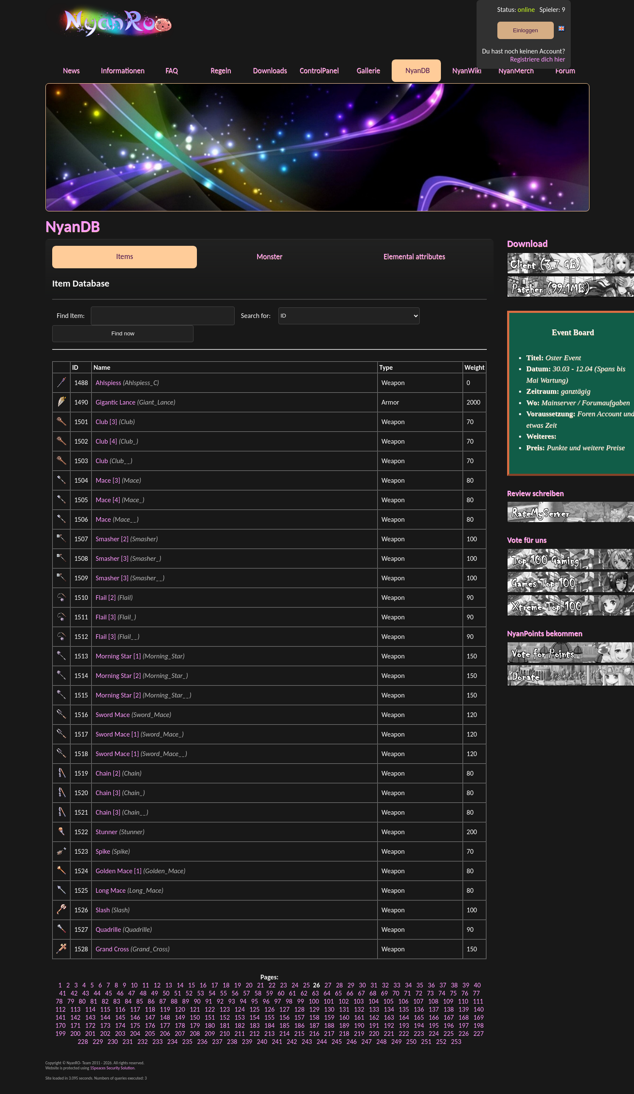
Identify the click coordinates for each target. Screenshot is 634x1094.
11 (145, 985)
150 (195, 1017)
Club (101, 461)
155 (269, 1017)
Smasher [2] (112, 539)
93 (231, 1001)
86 (151, 1001)
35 (419, 985)
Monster (270, 256)
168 (463, 1017)
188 (329, 1025)
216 (314, 1033)
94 (243, 1001)
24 (295, 985)
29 (351, 985)
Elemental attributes (414, 256)
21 (260, 985)
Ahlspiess (108, 383)
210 (224, 1033)
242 (292, 1042)
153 (239, 1017)
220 (374, 1033)
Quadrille (108, 929)
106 (403, 1001)
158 (314, 1017)
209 (210, 1033)
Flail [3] (105, 617)
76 (464, 993)
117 (135, 1009)
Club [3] (106, 422)
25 (306, 985)
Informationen (123, 70)
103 (358, 1001)
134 (389, 1009)
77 (476, 993)
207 (180, 1033)
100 (314, 1001)
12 (157, 985)
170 (60, 1025)
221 (389, 1033)
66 (349, 993)
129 (314, 1009)
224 (434, 1033)
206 (165, 1033)
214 (284, 1033)
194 (419, 1025)
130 (329, 1009)
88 (174, 1001)
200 (75, 1033)
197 (463, 1025)
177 (165, 1025)
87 (162, 1001)
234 (172, 1042)
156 (284, 1017)
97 (277, 1001)
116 (120, 1009)
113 (75, 1009)
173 (105, 1025)
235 (187, 1042)
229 (98, 1042)
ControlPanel (319, 70)
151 (210, 1017)
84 (128, 1001)
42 (74, 993)
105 (388, 1001)
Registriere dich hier (537, 59)
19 (237, 985)
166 (434, 1017)
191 (374, 1025)
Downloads (270, 70)
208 (195, 1033)
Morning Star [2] (118, 676)
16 (202, 985)
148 (165, 1017)
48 (143, 993)
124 (239, 1009)
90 (197, 1001)
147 (150, 1017)
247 (367, 1042)
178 (180, 1025)
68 (373, 993)
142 (75, 1017)
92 (220, 1001)
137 (434, 1009)
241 (277, 1042)
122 (210, 1009)
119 (165, 1009)
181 (224, 1025)
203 (120, 1033)
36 (431, 985)
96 (266, 1001)
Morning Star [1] (118, 656)
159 (329, 1017)
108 (433, 1001)
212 (255, 1033)
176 (150, 1025)
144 (105, 1017)
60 (281, 993)
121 (195, 1009)
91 (208, 1001)
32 (385, 985)
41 (62, 993)
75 (453, 993)
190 (359, 1025)
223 (419, 1033)
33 (396, 985)
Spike (102, 851)
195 (434, 1025)
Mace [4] (107, 500)
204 (135, 1033)
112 (60, 1009)
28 (339, 985)
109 (448, 1001)
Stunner (106, 832)
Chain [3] (107, 793)
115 (105, 1009)
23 (283, 985)
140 (478, 1009)
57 (246, 993)
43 (85, 993)
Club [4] (106, 441)
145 (120, 1017)
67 (361, 993)
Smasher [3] (112, 558)
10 (134, 985)
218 (344, 1033)
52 (188, 993)
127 (284, 1009)
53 (200, 993)
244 (322, 1042)
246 (351, 1042)
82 (105, 1001)
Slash (102, 910)
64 (326, 993)
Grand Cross (112, 949)
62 (303, 993)
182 (239, 1025)
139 (463, 1009)
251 (426, 1042)
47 (131, 993)
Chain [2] (107, 773)
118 (150, 1009)
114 (90, 1009)
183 (255, 1025)
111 (478, 1001)
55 (223, 993)
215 (299, 1033)
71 (407, 993)
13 (168, 985)
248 (381, 1042)
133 (374, 1009)
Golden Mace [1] (118, 871)
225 (448, 1033)
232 (142, 1042)
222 (404, 1033)
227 (478, 1033)
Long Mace (110, 890)
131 (344, 1009)
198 (478, 1025)
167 (448, 1017)
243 (307, 1042)
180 (210, 1025)
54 (212, 993)
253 (456, 1042)
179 (195, 1025)
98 (289, 1001)
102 (344, 1001)
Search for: (256, 315)
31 (373, 985)
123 (224, 1009)
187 (314, 1025)
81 (93, 1001)
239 (247, 1042)
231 (128, 1042)
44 (97, 993)
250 (411, 1042)
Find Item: (71, 315)
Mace (103, 519)
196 (448, 1025)
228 (83, 1042)
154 (255, 1017)
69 (384, 993)
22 (272, 985)
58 (258, 993)
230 (112, 1042)
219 (359, 1033)
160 (344, 1017)
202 (105, 1033)
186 (299, 1025)
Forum (565, 70)
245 (336, 1042)
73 (430, 993)
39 (466, 985)
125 (255, 1009)
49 (154, 993)
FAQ (172, 70)
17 (214, 985)
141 (60, 1017)
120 (180, 1009)
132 (359, 1009)
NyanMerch (515, 70)
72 (418, 993)
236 (202, 1042)
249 (396, 1042)
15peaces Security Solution (112, 1068)
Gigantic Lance (115, 402)
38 (454, 985)
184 (269, 1025)
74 (441, 993)
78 (59, 1001)
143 (90, 1017)
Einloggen (525, 30)
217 (329, 1033)
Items (124, 256)
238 (232, 1042)
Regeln (220, 70)
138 (448, 1009)
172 (90, 1025)
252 (441, 1042)
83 (116, 1001)
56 (235, 993)
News (71, 70)
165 (419, 1017)
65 (338, 993)
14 (180, 985)
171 (75, 1025)
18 (226, 985)
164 (404, 1017)
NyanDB (418, 70)
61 (292, 993)
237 (217, 1042)
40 (477, 985)
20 (249, 985)
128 (299, 1009)
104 (373, 1001)
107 (418, 1001)
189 (344, 1025)
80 (82, 1001)
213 (269, 1033)
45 (108, 993)
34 (408, 985)
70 (396, 993)
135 (404, 1009)
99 (300, 1001)
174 (120, 1025)
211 (239, 1033)
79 (70, 1001)
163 (389, 1017)
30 (362, 985)
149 (180, 1017)
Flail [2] (105, 597)
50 (166, 993)
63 (315, 993)
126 (269, 1009)
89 (185, 1001)
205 (150, 1033)
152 (224, 1017)
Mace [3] (107, 480)
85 (139, 1001)
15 (191, 985)
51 (177, 993)
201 (90, 1033)
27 (328, 985)
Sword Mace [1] (117, 734)
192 (389, 1025)
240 (262, 1042)
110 (463, 1001)
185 (284, 1025)
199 (60, 1033)
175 (135, 1025)
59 (269, 993)
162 (374, 1017)
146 (135, 1017)
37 (442, 985)
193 (404, 1025)
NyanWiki (467, 70)
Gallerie (368, 70)
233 (157, 1042)
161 (359, 1017)
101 (328, 1001)
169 (478, 1017)
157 (299, 1017)
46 (120, 993)
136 (419, 1009)
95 (254, 1001)
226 (463, 1033)
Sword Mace (112, 715)
